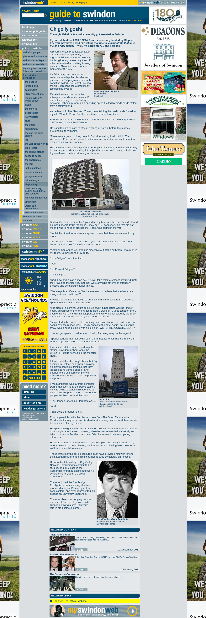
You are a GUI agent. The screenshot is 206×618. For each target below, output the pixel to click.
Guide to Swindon (75, 20)
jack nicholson (33, 168)
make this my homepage (72, 2)
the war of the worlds (36, 144)
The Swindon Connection (65, 574)
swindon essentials (33, 64)
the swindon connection (30, 76)
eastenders (31, 90)
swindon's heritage (33, 60)
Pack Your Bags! (60, 534)
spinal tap (30, 201)
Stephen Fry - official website (70, 601)
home (53, 2)
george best (31, 113)
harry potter (31, 117)
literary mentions (34, 94)
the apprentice (33, 160)
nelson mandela (34, 172)
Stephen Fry (135, 20)
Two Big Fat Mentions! (63, 554)
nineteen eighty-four (36, 197)
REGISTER (177, 2)
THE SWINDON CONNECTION (106, 20)
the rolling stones (34, 152)
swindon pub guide (33, 31)
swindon (30, 224)
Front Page (56, 20)
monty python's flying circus (33, 99)
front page (28, 27)
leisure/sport (30, 39)
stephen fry (31, 184)
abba (27, 121)
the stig (29, 164)
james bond (31, 86)
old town (28, 220)
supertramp (31, 129)
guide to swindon (32, 48)
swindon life (29, 44)
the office (30, 125)
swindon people (32, 52)
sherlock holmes (34, 212)
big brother (31, 148)
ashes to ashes (33, 156)
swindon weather (32, 216)
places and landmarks (35, 56)
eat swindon (29, 35)
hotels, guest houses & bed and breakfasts (34, 70)
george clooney (33, 176)
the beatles (31, 82)
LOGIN (165, 2)
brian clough (32, 180)
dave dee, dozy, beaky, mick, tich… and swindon (35, 191)
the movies (31, 109)
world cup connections (32, 207)
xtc (26, 139)
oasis (28, 104)
